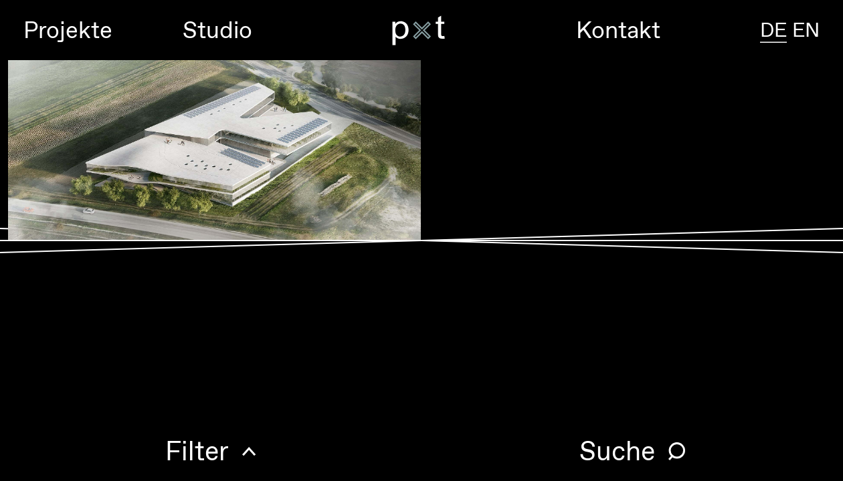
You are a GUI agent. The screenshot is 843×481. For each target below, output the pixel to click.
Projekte (67, 29)
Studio (217, 29)
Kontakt (618, 29)
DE (773, 30)
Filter (197, 450)
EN (806, 30)
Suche (617, 450)
